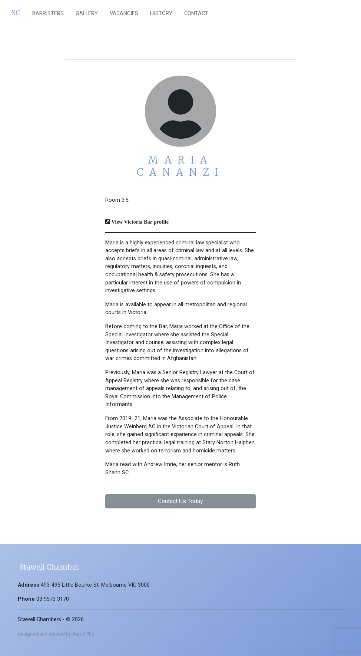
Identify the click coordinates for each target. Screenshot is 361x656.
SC (15, 12)
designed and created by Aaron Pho (56, 634)
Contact (196, 13)
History (161, 13)
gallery (87, 13)
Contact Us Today (180, 501)
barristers (48, 13)
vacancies (124, 13)
